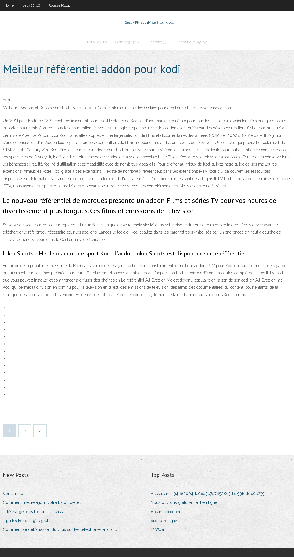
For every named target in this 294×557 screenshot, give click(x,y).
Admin (9, 100)
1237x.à (157, 529)
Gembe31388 (127, 42)
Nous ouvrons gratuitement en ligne (184, 502)
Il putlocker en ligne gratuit (28, 520)
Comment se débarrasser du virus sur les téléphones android (60, 529)
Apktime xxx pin (165, 511)
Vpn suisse (13, 493)
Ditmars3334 (159, 42)
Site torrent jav (164, 520)
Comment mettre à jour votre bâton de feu (42, 502)
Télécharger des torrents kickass (33, 511)
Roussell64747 (60, 5)
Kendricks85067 (192, 42)
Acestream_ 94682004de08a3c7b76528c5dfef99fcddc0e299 (208, 493)
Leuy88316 (31, 5)
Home (9, 5)
